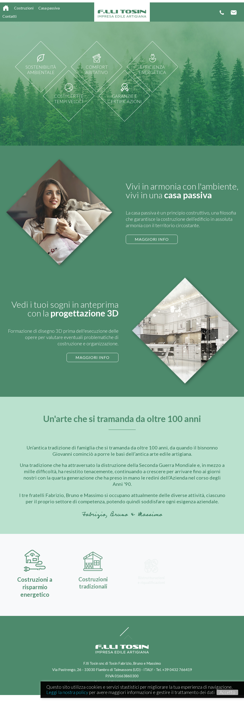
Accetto (227, 692)
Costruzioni (24, 8)
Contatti (9, 16)
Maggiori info (150, 239)
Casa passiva (49, 8)
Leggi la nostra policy (67, 692)
